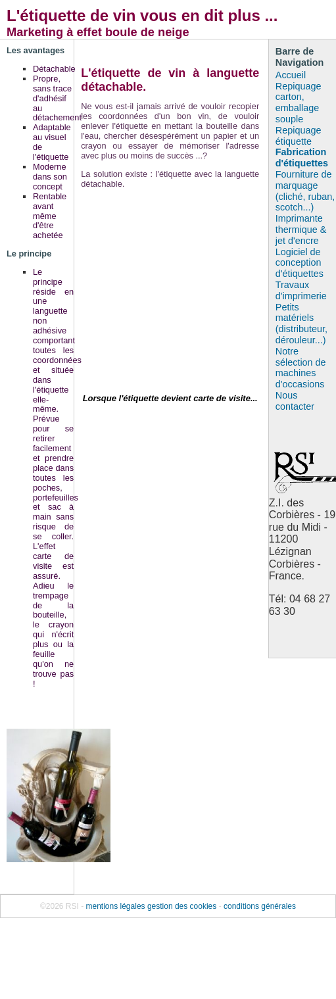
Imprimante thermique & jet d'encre (301, 229)
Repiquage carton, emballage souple (299, 102)
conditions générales (260, 906)
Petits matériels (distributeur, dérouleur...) (301, 323)
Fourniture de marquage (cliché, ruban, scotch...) (305, 190)
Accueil (291, 75)
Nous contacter (295, 401)
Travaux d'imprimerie (301, 290)
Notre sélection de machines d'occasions (301, 367)
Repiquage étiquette (299, 136)
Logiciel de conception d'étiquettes (300, 263)
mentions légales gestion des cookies (151, 906)
